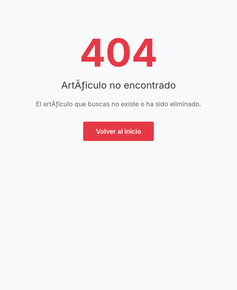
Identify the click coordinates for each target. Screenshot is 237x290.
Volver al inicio (118, 131)
